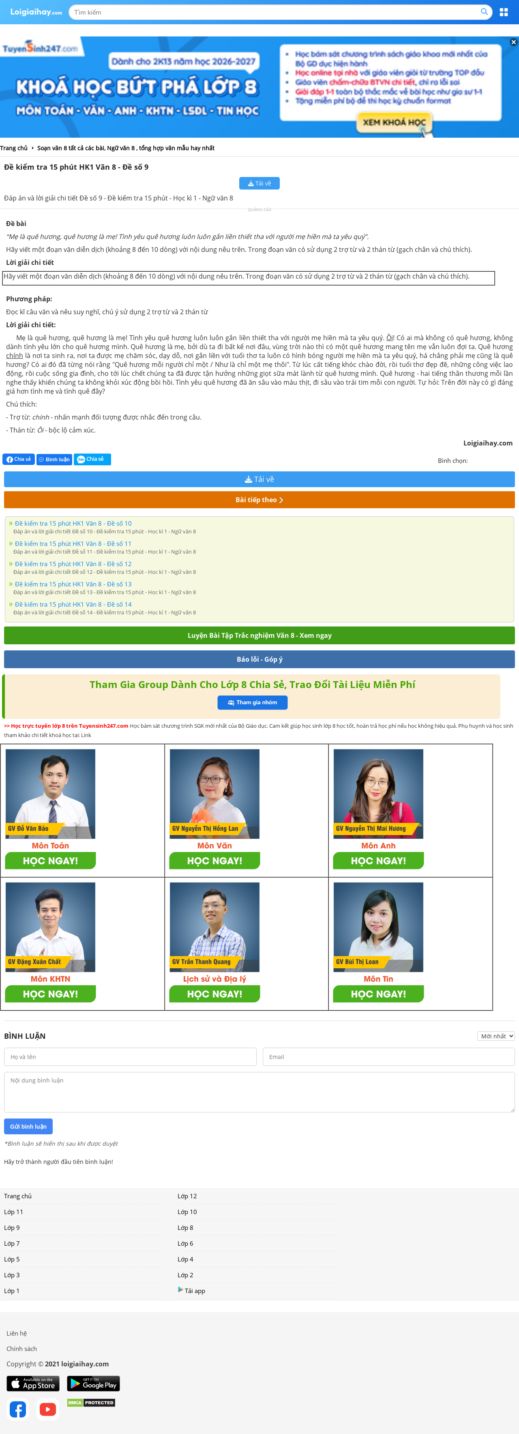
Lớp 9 (12, 1227)
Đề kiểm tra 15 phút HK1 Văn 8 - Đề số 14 (73, 604)
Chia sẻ (18, 459)
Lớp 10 (187, 1212)
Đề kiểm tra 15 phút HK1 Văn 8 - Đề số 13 (73, 584)
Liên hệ (16, 1333)
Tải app (191, 1290)
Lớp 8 (185, 1227)
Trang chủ (18, 1196)
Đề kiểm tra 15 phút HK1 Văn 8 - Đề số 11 (73, 543)
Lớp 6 (185, 1243)
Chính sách (21, 1349)
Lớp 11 (14, 1212)
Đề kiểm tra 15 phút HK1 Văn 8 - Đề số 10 (73, 523)
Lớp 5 (12, 1259)
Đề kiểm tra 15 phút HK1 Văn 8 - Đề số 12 (73, 564)
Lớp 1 (12, 1291)
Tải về (259, 183)
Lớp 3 (12, 1275)
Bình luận (54, 459)
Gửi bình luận (28, 1126)
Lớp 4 (185, 1259)
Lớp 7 (12, 1243)
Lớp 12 (187, 1196)
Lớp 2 (185, 1275)
